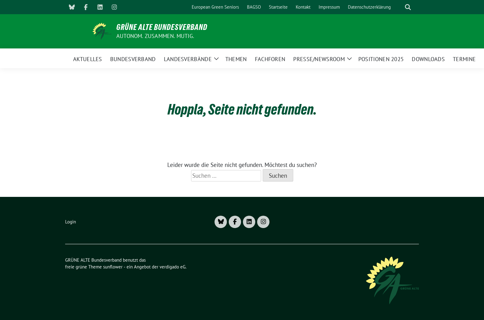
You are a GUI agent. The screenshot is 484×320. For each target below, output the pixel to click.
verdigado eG (173, 267)
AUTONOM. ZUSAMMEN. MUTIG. (155, 35)
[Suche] (399, 7)
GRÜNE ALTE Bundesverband (161, 27)
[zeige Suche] (408, 7)
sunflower (113, 267)
